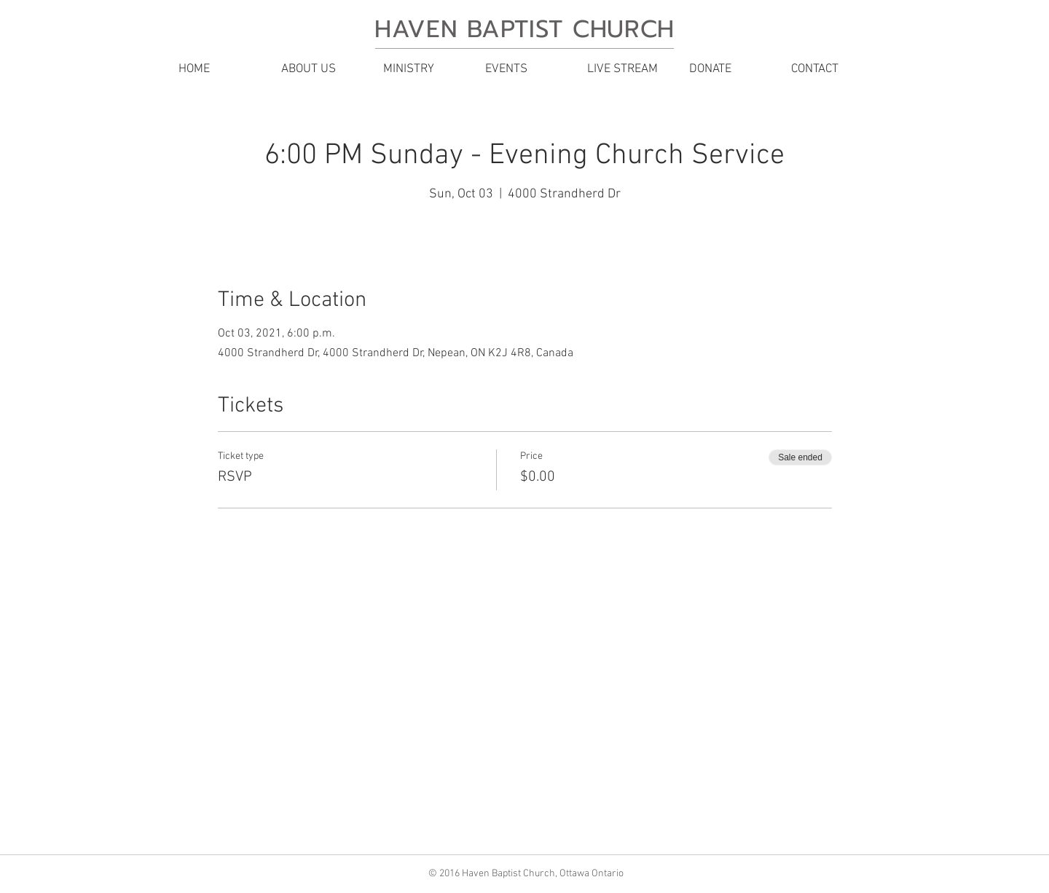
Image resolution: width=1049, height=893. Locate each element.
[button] (321, 69)
